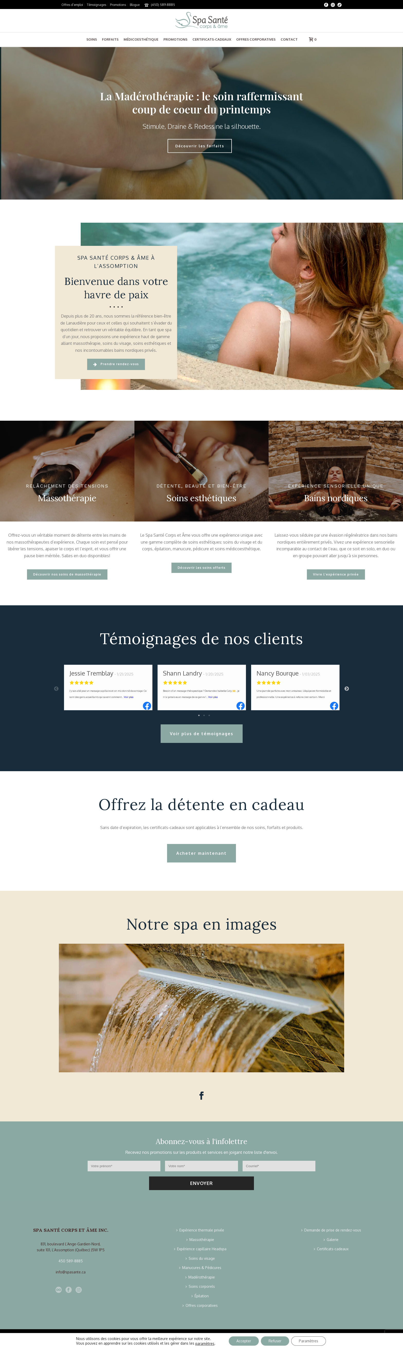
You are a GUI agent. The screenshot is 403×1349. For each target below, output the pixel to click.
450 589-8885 (71, 1261)
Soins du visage (200, 1258)
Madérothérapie (200, 1277)
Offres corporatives (256, 39)
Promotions (175, 39)
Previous (56, 688)
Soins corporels (200, 1286)
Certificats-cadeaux (212, 39)
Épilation (200, 1296)
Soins (91, 39)
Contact (289, 39)
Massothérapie (200, 1239)
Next (346, 688)
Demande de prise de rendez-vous (331, 1230)
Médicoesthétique (141, 39)
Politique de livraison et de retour (217, 1342)
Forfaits (110, 39)
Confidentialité (177, 1342)
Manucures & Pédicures (200, 1267)
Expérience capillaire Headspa (200, 1249)
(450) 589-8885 (163, 5)
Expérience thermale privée (200, 1230)
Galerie (331, 1239)
